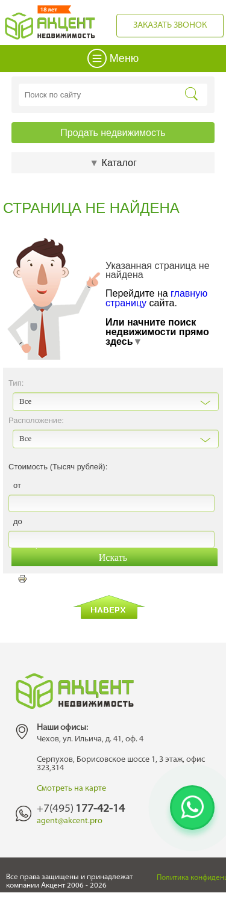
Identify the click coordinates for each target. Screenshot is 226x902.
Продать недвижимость (112, 133)
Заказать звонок (170, 25)
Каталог (112, 162)
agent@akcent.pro (69, 821)
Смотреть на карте (71, 788)
